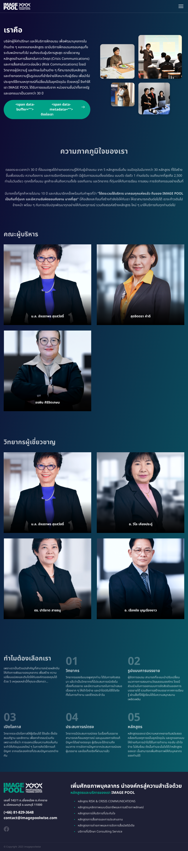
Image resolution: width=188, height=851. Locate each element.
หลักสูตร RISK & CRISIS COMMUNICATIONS (106, 801)
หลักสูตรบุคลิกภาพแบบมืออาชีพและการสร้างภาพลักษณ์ (111, 807)
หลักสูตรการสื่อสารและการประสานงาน (100, 819)
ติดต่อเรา (47, 112)
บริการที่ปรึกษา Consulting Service (100, 831)
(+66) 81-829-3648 (19, 812)
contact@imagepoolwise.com (30, 818)
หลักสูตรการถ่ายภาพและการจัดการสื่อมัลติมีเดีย (106, 825)
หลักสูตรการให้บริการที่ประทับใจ (96, 813)
